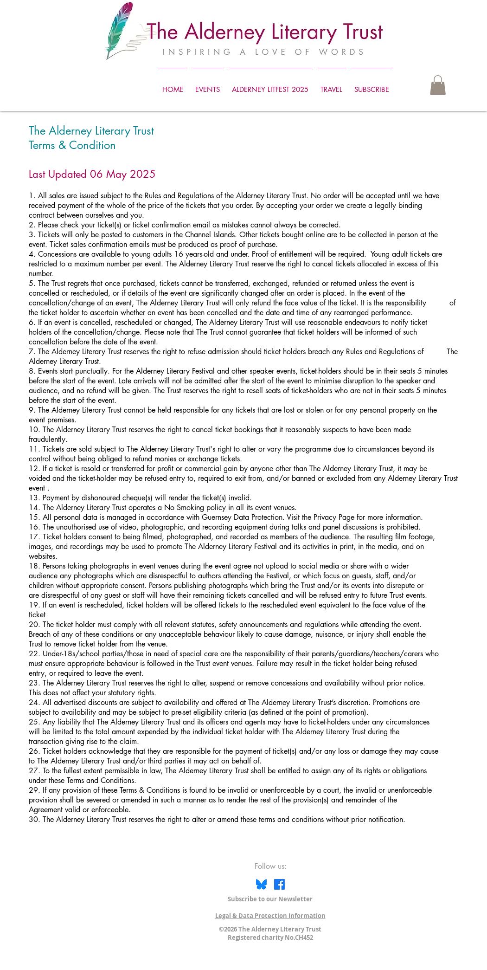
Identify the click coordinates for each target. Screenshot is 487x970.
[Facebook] (279, 884)
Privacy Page (334, 517)
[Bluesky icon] (261, 884)
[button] (437, 85)
